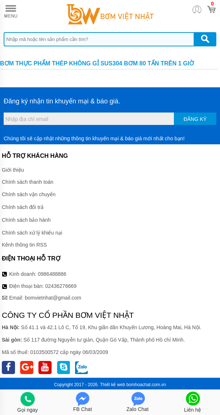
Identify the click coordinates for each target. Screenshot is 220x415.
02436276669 (61, 286)
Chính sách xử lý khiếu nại (32, 233)
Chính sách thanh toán (27, 182)
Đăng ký (194, 119)
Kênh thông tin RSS (24, 245)
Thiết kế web (112, 384)
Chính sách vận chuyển (29, 194)
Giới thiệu (13, 170)
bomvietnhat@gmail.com (53, 298)
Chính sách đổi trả (23, 207)
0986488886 (52, 274)
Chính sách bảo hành (26, 220)
